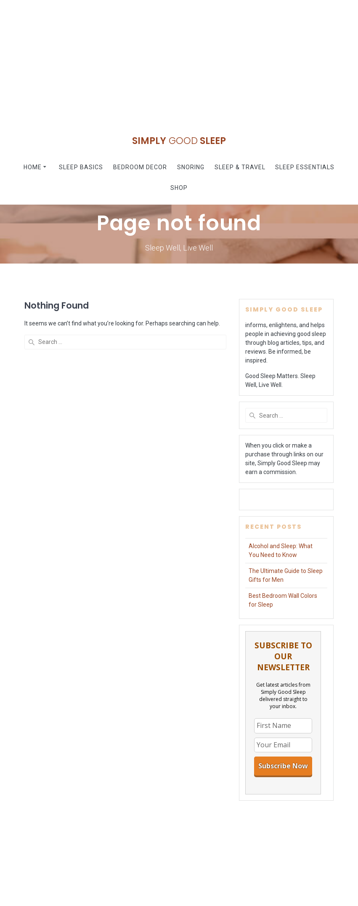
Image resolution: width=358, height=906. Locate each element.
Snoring (190, 167)
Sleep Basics (81, 167)
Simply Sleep (179, 140)
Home (33, 167)
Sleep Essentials (304, 167)
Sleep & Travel (240, 167)
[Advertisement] (179, 59)
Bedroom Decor (140, 167)
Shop (179, 187)
